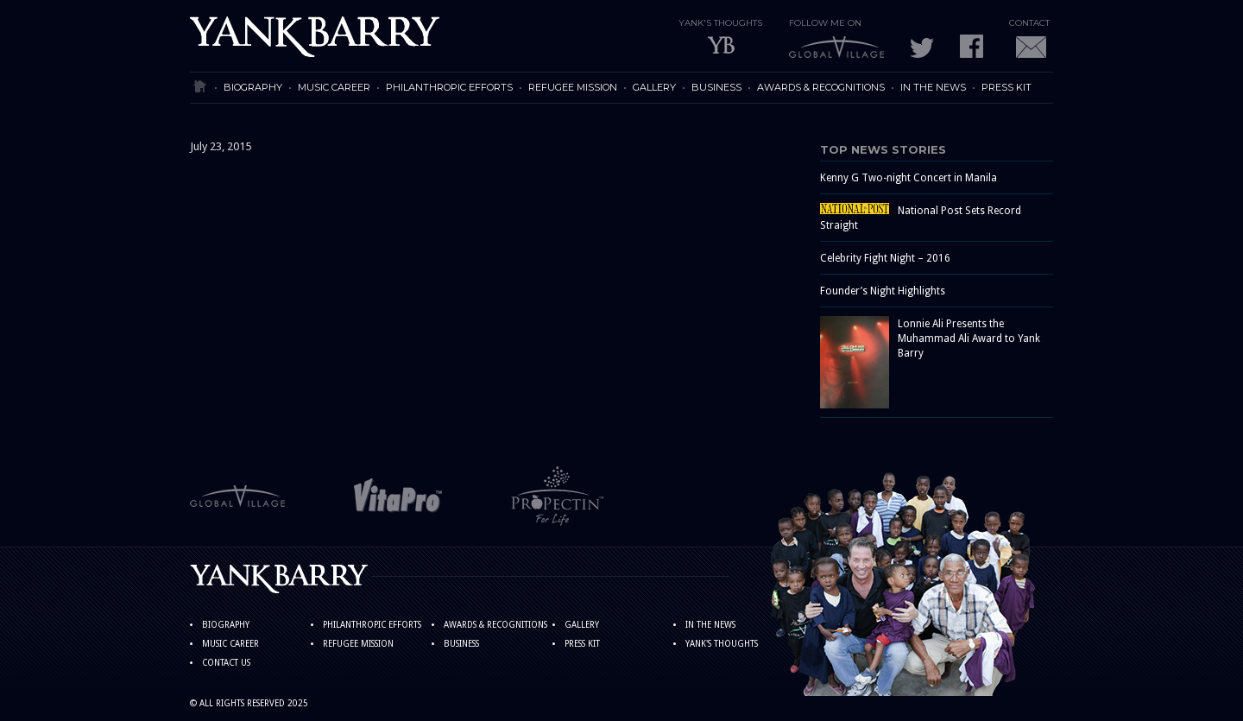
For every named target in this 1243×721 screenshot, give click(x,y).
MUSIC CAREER (334, 87)
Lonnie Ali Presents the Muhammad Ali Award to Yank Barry (969, 338)
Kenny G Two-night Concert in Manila (908, 178)
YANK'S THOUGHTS (721, 643)
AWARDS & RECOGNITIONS (821, 87)
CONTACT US (226, 662)
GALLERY (654, 87)
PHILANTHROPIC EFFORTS (449, 87)
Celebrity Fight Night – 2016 (885, 258)
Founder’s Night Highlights (882, 291)
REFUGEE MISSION (572, 87)
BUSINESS (716, 87)
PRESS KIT (1006, 87)
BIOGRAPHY (253, 87)
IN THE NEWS (933, 87)
